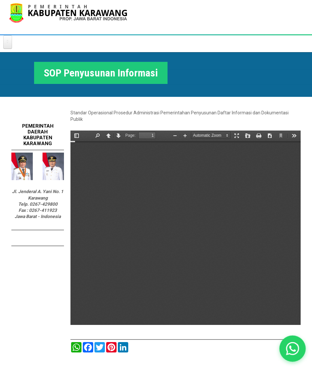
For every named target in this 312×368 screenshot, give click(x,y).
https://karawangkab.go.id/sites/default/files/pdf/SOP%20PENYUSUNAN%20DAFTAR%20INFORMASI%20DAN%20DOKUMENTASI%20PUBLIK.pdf (185, 228)
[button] (292, 348)
